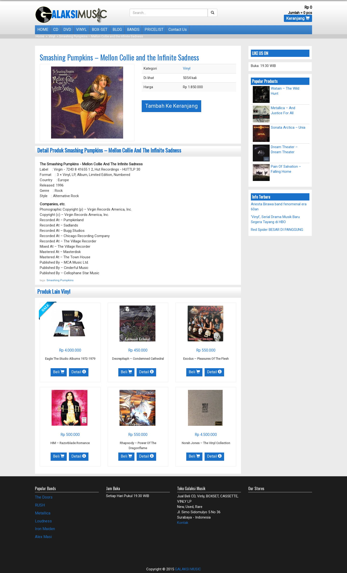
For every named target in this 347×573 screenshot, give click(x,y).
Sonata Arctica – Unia (288, 127)
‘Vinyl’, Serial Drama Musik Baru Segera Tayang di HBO (275, 219)
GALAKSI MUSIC (188, 569)
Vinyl (52, 36)
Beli (58, 372)
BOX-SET (99, 29)
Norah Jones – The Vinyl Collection (206, 443)
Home (40, 36)
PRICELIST (154, 29)
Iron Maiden (45, 528)
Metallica (42, 513)
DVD (67, 29)
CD (55, 29)
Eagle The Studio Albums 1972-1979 (70, 358)
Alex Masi (43, 536)
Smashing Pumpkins (60, 280)
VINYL (81, 29)
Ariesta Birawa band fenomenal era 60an (279, 206)
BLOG (117, 29)
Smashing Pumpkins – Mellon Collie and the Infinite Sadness (119, 57)
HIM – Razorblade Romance (70, 443)
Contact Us (177, 29)
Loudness (43, 521)
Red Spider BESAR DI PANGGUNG (277, 229)
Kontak (182, 522)
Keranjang (298, 18)
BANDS (133, 29)
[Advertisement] (63, 550)
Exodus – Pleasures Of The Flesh (206, 358)
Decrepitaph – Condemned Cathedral (138, 358)
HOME (42, 29)
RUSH (40, 505)
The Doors (44, 497)
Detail (78, 372)
